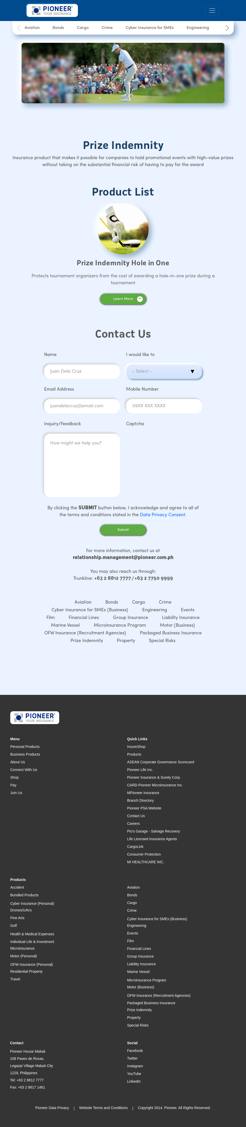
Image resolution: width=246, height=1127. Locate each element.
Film (50, 617)
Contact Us (136, 816)
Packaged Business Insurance (171, 633)
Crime (107, 28)
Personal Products (24, 747)
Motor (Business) (177, 625)
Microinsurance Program (120, 625)
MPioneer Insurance (143, 793)
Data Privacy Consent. (163, 515)
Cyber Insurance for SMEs (150, 28)
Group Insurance (130, 617)
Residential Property (26, 971)
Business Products (25, 754)
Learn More (128, 299)
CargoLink (135, 847)
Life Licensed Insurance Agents (152, 839)
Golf (13, 925)
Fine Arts (17, 918)
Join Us (16, 793)
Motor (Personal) (23, 956)
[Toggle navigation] (212, 10)
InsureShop (136, 747)
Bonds (58, 28)
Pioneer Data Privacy (52, 1108)
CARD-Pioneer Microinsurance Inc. (155, 785)
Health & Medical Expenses (32, 934)
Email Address (59, 389)
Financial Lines (84, 617)
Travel (15, 979)
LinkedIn (134, 1081)
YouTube (134, 1074)
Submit (123, 530)
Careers (133, 823)
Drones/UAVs (21, 910)
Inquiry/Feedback (62, 424)
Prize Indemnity (86, 640)
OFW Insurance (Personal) (31, 964)
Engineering (198, 28)
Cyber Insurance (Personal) (32, 903)
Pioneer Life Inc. (140, 770)
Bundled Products (24, 895)
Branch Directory (140, 800)
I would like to (140, 354)
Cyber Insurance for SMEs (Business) (90, 610)
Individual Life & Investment (32, 942)
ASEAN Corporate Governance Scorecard (160, 762)
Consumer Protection (144, 854)
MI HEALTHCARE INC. (145, 862)
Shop (14, 777)
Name (50, 354)
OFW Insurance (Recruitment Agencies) (85, 633)
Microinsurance (22, 948)
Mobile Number (142, 389)
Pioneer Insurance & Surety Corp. (154, 777)
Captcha (135, 424)
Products (134, 754)
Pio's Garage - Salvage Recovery (153, 831)
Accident (17, 887)
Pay (13, 785)
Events (187, 610)
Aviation (32, 28)
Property (126, 640)
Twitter (132, 1058)
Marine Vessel (65, 625)
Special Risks (162, 640)
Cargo (83, 28)
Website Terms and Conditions (103, 1108)
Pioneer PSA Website (144, 808)
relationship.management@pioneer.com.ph (123, 557)
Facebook (135, 1051)
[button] (227, 28)
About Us (17, 762)
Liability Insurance (181, 617)
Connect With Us (23, 770)
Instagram (135, 1066)
